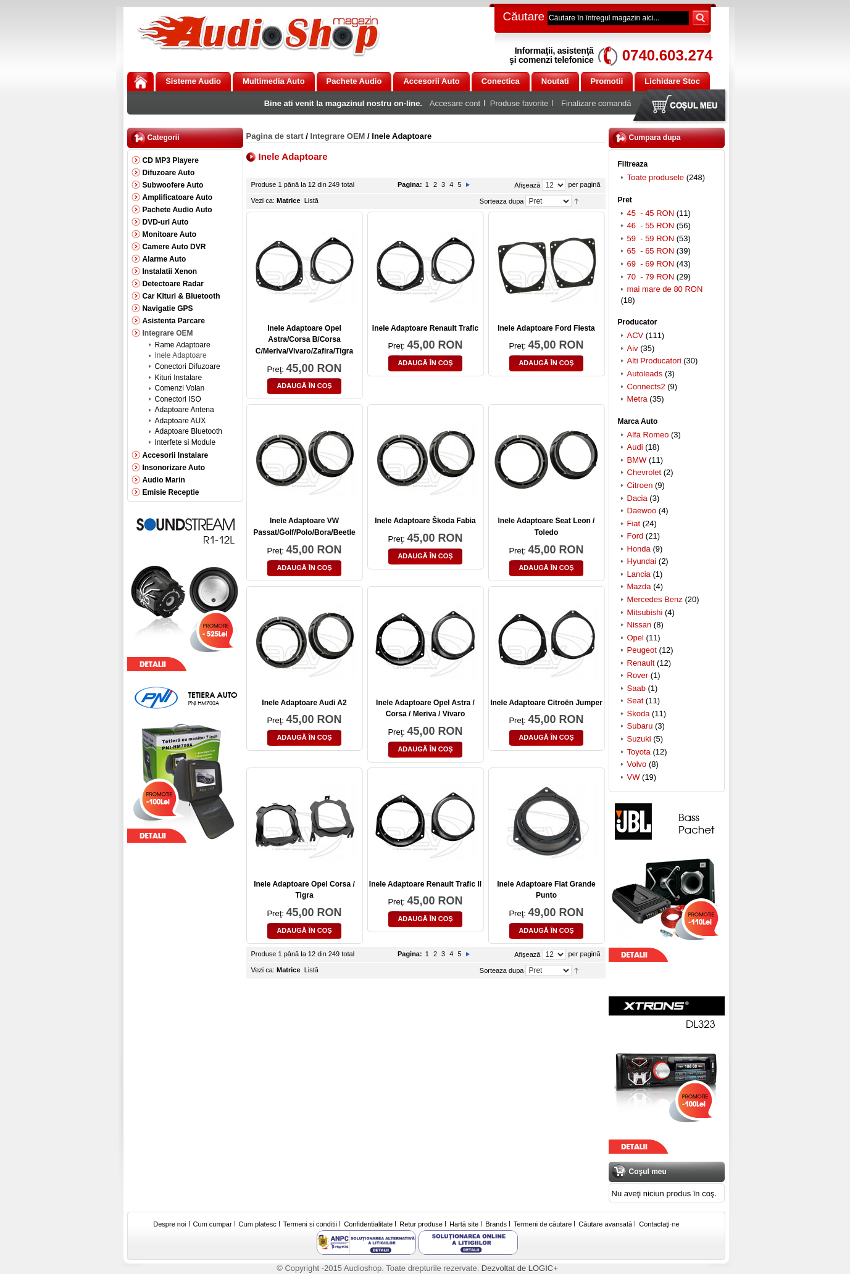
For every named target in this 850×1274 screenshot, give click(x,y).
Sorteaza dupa (502, 201)
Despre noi (169, 1224)
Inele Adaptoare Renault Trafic (425, 328)
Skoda (638, 713)
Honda (639, 548)
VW (633, 777)
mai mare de (665, 289)
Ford (635, 535)
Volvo (637, 764)
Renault (641, 663)
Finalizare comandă (596, 103)
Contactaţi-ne (659, 1224)
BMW (637, 460)
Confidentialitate (368, 1224)
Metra (637, 398)
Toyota (639, 751)
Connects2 (646, 386)
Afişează (527, 185)
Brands (496, 1224)
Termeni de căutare (543, 1224)
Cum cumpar (212, 1224)
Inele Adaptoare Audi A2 (304, 702)
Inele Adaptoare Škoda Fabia (425, 520)
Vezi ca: (263, 200)
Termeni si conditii (310, 1224)
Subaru (640, 725)
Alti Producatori (654, 360)
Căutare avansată (605, 1224)
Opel (635, 637)
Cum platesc (258, 1224)
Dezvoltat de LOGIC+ (519, 1268)
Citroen (640, 485)
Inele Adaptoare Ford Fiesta (546, 328)
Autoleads (645, 373)
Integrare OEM (337, 136)
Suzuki (639, 738)
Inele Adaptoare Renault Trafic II (425, 884)
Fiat (634, 523)
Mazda (639, 586)
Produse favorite (519, 103)
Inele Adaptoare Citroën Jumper (546, 702)
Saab (636, 688)
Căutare (524, 16)
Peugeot (642, 650)
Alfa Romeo (648, 434)
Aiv (632, 348)
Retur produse (421, 1224)
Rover (638, 675)
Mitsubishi (645, 612)
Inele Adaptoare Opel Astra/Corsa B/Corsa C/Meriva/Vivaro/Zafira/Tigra (304, 339)
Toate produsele (656, 177)
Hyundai (642, 561)
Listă (311, 200)
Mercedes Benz (655, 599)
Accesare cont (455, 103)
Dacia (637, 498)
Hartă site (463, 1224)
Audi (635, 447)
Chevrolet (644, 472)
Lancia (639, 574)
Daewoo (642, 510)
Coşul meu (682, 106)
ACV (635, 335)
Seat (635, 700)
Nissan (639, 624)
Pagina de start (275, 136)
